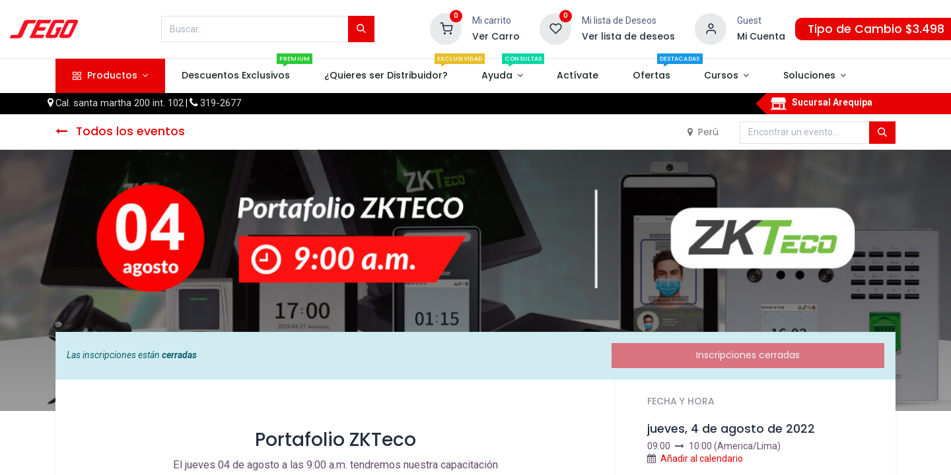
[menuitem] (236, 76)
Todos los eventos (120, 131)
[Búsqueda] (361, 29)
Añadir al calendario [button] (701, 458)
